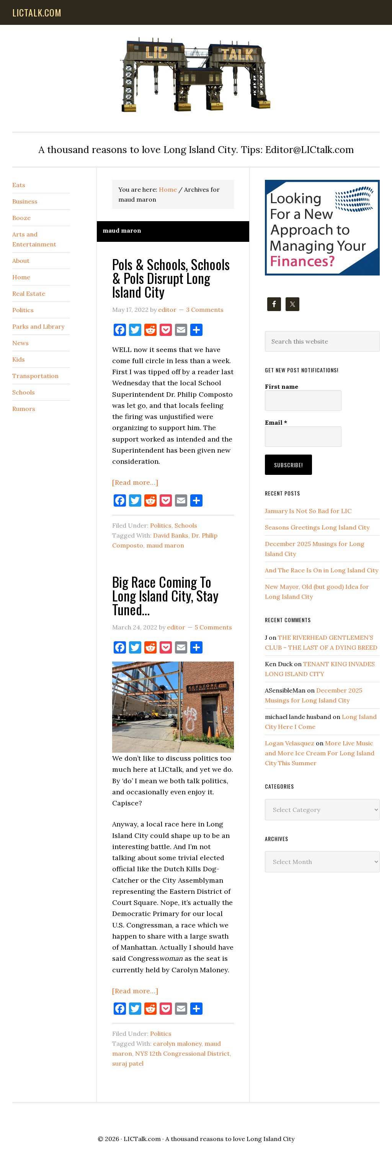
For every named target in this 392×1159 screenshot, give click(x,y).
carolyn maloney (177, 1043)
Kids (18, 359)
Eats (18, 185)
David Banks (170, 535)
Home (21, 277)
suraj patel (128, 1063)
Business (25, 201)
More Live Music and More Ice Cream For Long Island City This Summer (319, 753)
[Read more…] (135, 482)
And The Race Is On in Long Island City (321, 570)
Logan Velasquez (289, 743)
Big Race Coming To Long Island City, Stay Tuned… (165, 595)
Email (276, 422)
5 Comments (213, 627)
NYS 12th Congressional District (182, 1053)
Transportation (35, 376)
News (20, 343)
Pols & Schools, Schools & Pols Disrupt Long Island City (171, 278)
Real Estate (28, 293)
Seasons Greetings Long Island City (317, 527)
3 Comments (205, 309)
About (20, 260)
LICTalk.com (142, 1139)
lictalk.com (37, 12)
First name (281, 386)
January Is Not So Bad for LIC (308, 511)
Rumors (23, 408)
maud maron (165, 545)
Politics (161, 525)
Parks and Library (38, 326)
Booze (21, 218)
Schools (186, 525)
